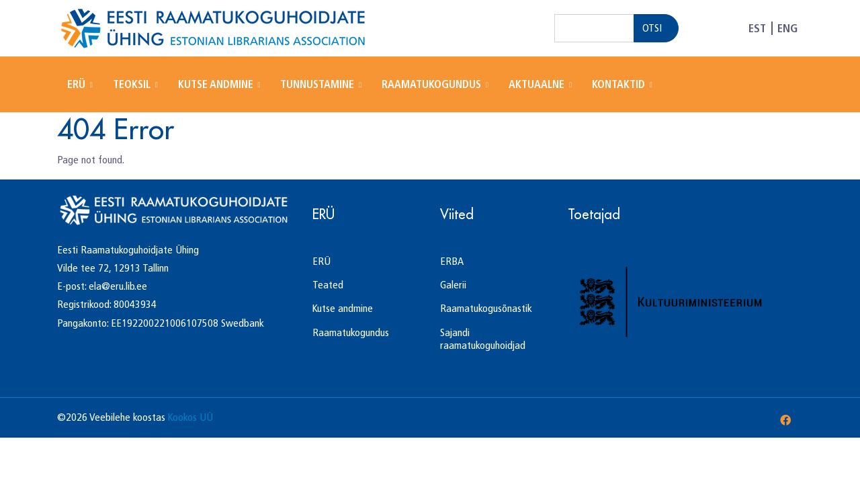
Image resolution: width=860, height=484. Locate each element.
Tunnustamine (318, 84)
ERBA (452, 261)
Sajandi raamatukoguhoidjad (482, 339)
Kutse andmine (217, 84)
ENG (787, 28)
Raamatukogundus (433, 84)
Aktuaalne (538, 84)
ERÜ (77, 84)
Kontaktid (620, 84)
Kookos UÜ (190, 417)
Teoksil (133, 84)
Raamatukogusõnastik (486, 308)
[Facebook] (785, 420)
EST (757, 28)
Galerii (453, 284)
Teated (327, 284)
